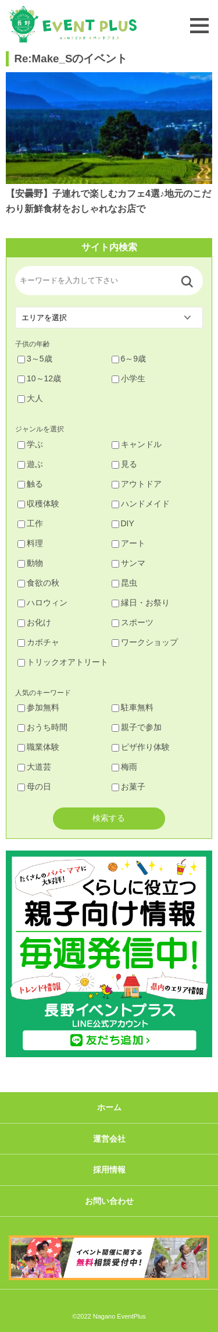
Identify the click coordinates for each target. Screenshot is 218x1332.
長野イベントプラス (73, 24)
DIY (123, 523)
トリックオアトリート (62, 662)
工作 (30, 523)
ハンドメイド (141, 503)
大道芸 (34, 766)
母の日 (34, 786)
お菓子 (128, 786)
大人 (30, 398)
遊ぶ (30, 464)
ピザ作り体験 (141, 747)
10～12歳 (39, 378)
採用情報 (109, 1169)
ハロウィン (42, 602)
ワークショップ (145, 642)
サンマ (128, 563)
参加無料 (38, 707)
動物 (30, 563)
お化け (34, 622)
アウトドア (137, 483)
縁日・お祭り (141, 602)
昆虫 (124, 582)
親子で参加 (137, 727)
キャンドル (137, 444)
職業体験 (38, 747)
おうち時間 (42, 727)
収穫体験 (38, 503)
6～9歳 (129, 358)
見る (124, 464)
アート (128, 543)
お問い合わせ (109, 1201)
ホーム (109, 1107)
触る (30, 483)
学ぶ (30, 444)
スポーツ (132, 622)
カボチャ (38, 642)
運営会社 (109, 1138)
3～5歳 (34, 358)
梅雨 (124, 766)
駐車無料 (132, 707)
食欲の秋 (38, 582)
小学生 (128, 378)
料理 (30, 543)
